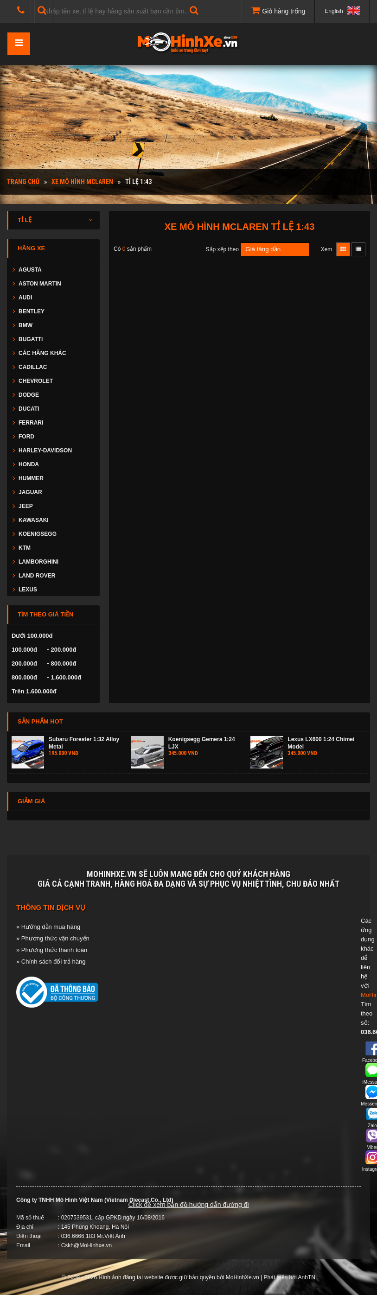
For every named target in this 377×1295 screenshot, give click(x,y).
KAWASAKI (34, 520)
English (342, 10)
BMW (25, 325)
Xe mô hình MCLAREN (82, 181)
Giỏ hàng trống (278, 10)
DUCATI (29, 409)
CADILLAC (33, 367)
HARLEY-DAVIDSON (45, 450)
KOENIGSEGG (38, 534)
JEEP (26, 506)
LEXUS (28, 589)
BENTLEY (32, 311)
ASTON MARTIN (40, 283)
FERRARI (31, 422)
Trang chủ (23, 181)
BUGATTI (31, 339)
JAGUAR (30, 492)
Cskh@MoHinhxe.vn (86, 1245)
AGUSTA (30, 270)
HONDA (29, 464)
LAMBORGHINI (38, 562)
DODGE (29, 395)
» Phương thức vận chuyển (52, 938)
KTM (25, 548)
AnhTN (306, 1277)
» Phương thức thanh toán (51, 949)
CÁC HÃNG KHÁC (42, 353)
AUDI (25, 297)
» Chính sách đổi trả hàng (50, 961)
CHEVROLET (36, 381)
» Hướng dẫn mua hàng (48, 926)
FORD (26, 436)
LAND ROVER (37, 575)
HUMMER (31, 478)
